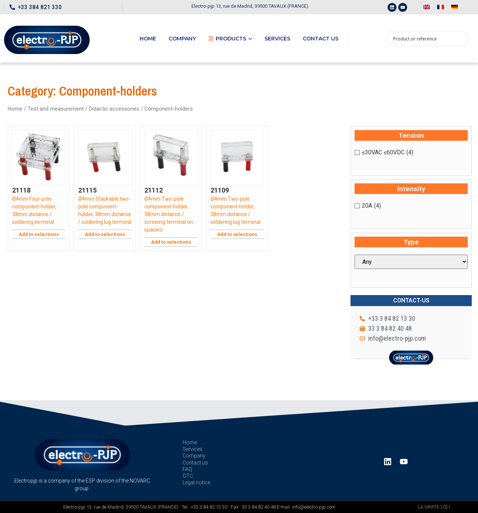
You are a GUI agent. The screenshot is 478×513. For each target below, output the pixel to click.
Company (182, 38)
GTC (188, 476)
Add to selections (39, 234)
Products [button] (230, 38)
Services (277, 38)
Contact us (320, 38)
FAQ (187, 469)
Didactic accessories (114, 108)
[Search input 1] (423, 38)
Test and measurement (56, 108)
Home (148, 38)
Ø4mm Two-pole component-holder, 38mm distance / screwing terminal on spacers (168, 214)
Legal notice (196, 482)
